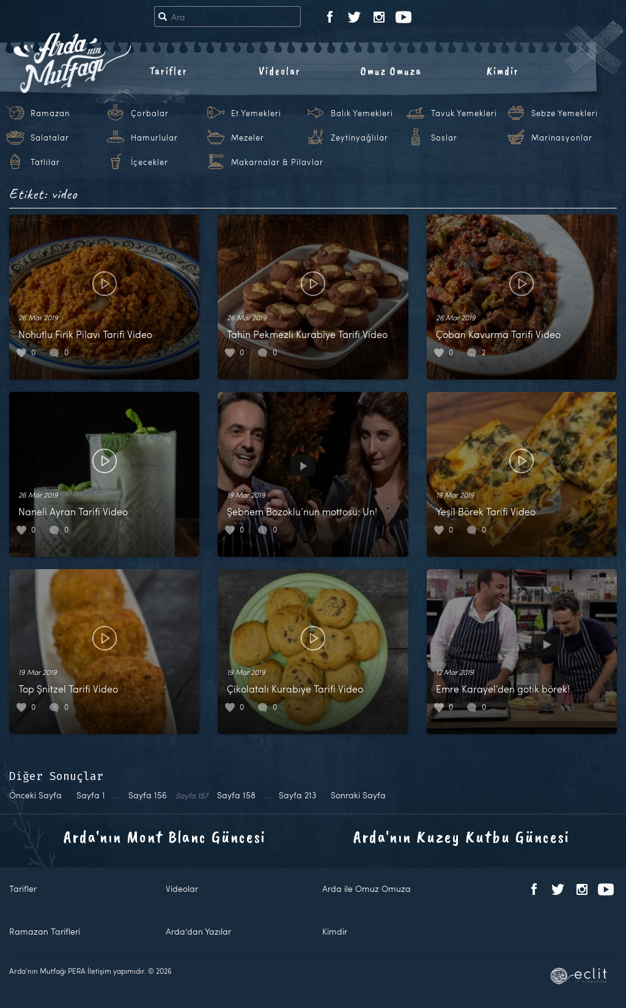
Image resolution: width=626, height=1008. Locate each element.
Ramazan (50, 113)
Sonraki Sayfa (358, 795)
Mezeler (247, 137)
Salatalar (50, 137)
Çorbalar (150, 113)
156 (147, 795)
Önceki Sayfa (35, 795)
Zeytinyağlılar (359, 137)
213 (297, 795)
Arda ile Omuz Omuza (366, 888)
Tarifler (168, 71)
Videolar (280, 71)
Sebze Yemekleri (564, 113)
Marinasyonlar (561, 137)
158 (236, 795)
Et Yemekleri (256, 113)
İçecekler (149, 161)
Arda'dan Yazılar (198, 931)
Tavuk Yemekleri (464, 113)
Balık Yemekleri (362, 113)
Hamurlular (154, 137)
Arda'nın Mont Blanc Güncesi (165, 836)
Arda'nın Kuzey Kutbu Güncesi (461, 836)
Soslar (444, 137)
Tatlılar (45, 161)
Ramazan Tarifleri (44, 931)
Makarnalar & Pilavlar (277, 161)
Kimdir (503, 71)
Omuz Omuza (391, 71)
